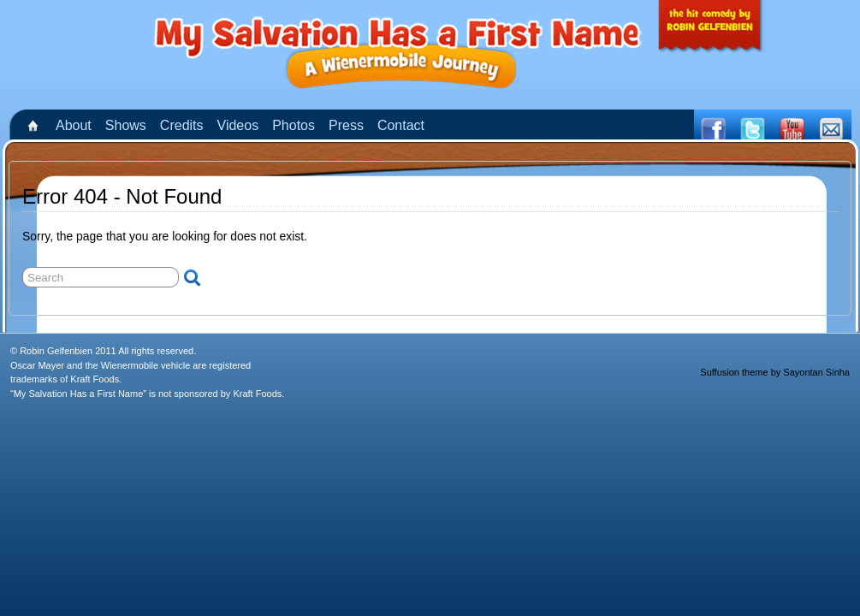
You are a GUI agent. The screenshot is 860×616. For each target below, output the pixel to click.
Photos (293, 125)
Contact (400, 125)
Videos (238, 125)
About (74, 125)
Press (346, 125)
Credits (182, 125)
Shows (125, 125)
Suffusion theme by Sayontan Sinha (775, 372)
